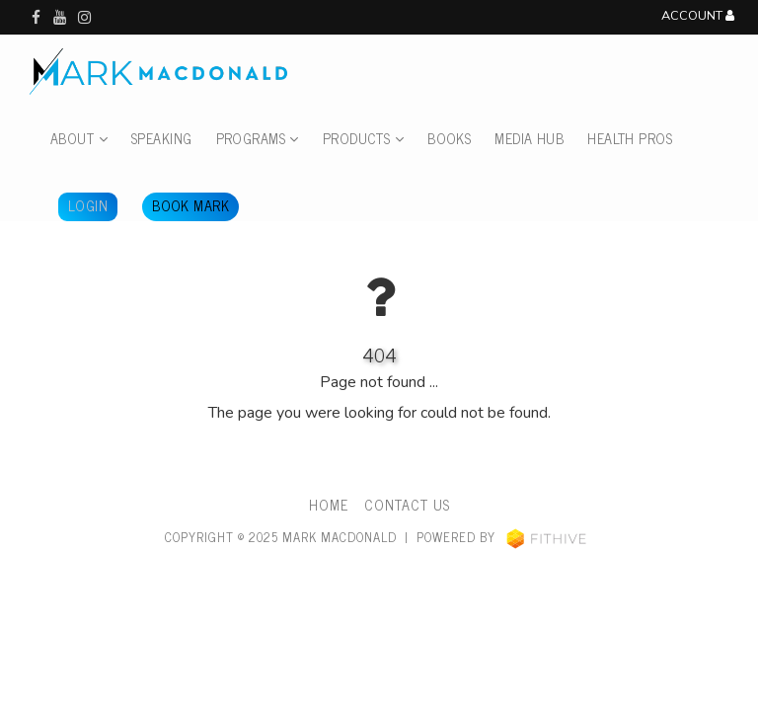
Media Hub (529, 138)
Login (88, 205)
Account (697, 16)
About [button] (79, 138)
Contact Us (407, 504)
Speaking (161, 138)
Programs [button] (257, 138)
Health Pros (629, 138)
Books (449, 138)
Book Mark (190, 205)
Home (328, 504)
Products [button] (363, 138)
